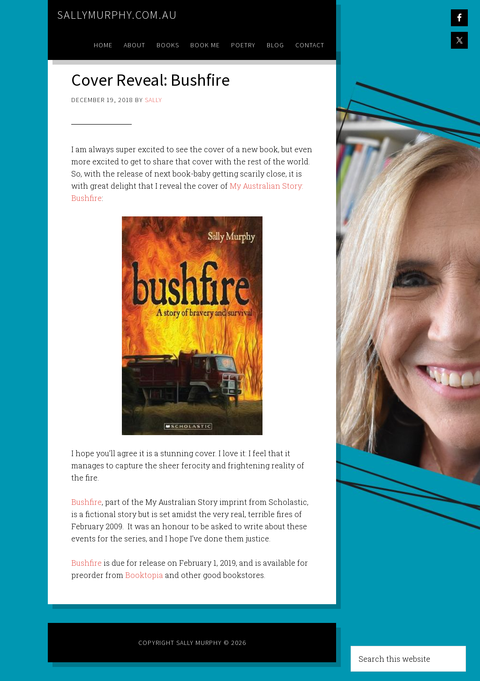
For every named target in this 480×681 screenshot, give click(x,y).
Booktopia (144, 575)
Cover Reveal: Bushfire (150, 79)
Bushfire (86, 502)
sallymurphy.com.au (117, 14)
